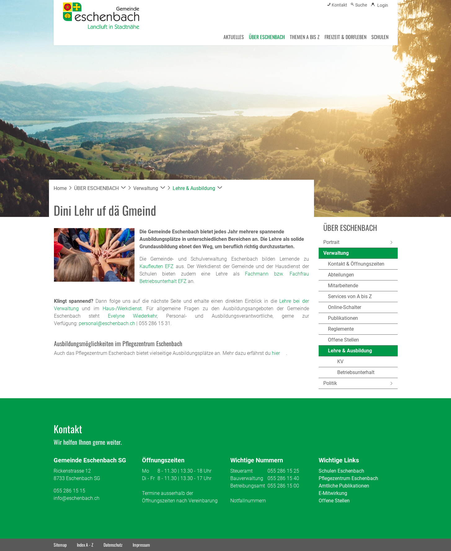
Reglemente (341, 329)
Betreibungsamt (247, 486)
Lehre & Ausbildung (350, 352)
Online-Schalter (344, 307)
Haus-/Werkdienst (122, 308)
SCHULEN (379, 37)
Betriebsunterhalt (355, 372)
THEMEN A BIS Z (305, 37)
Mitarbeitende (343, 286)
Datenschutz (113, 544)
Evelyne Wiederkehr (132, 316)
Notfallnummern (248, 501)
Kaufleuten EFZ (156, 266)
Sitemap (60, 544)
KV (340, 361)
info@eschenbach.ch (76, 498)
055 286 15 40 (283, 478)
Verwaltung (336, 253)
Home (60, 188)
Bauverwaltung (246, 478)
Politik (330, 383)
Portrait (331, 242)
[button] (100, 188)
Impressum (141, 544)
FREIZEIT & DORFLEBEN (345, 37)
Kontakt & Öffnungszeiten (356, 264)
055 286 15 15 (69, 491)
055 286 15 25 (283, 471)
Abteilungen (341, 275)
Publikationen (343, 318)
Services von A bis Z (350, 296)
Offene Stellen (343, 340)
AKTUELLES (233, 37)
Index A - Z (85, 544)
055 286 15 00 (283, 486)
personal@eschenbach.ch (107, 323)
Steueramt (241, 471)
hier (279, 353)
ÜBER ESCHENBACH (267, 37)
